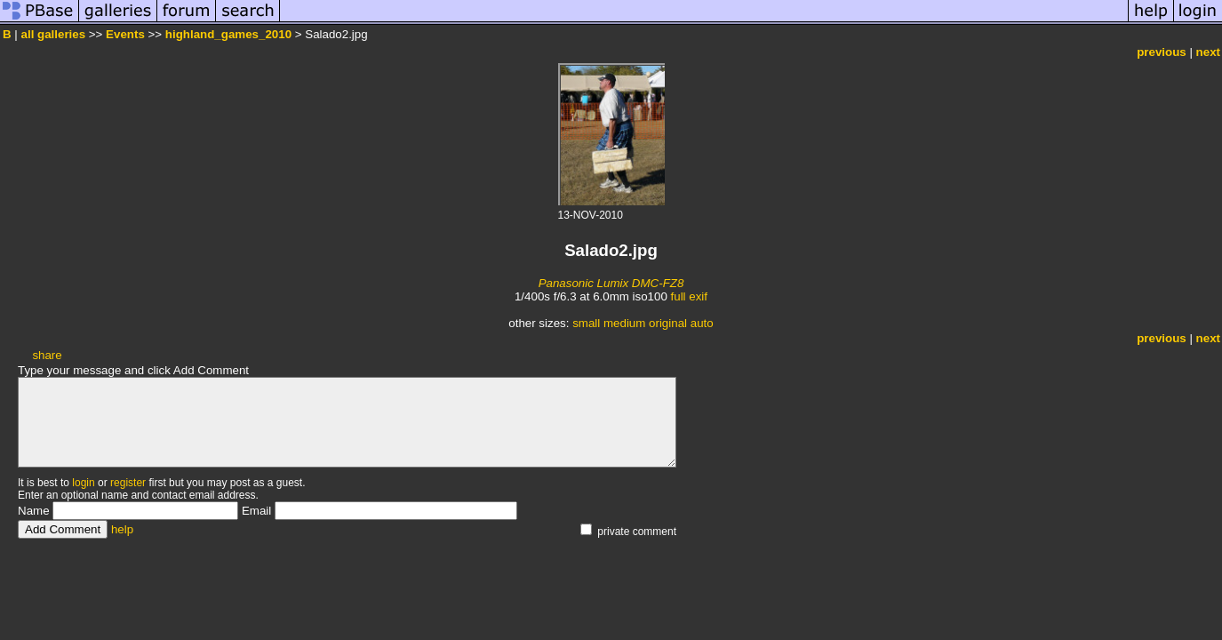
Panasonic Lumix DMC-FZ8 (611, 283)
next (1208, 52)
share (46, 355)
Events (125, 34)
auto (702, 323)
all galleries (53, 34)
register (128, 482)
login (83, 482)
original (668, 323)
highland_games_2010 (228, 34)
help (122, 529)
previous (1161, 52)
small (586, 323)
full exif (689, 296)
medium (624, 323)
